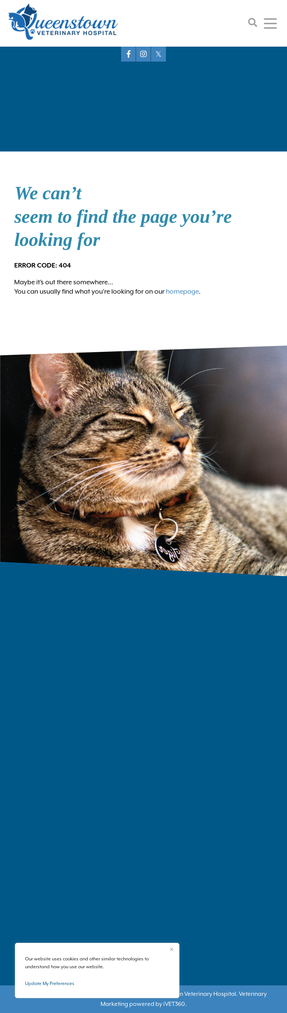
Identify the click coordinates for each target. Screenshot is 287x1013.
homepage (182, 291)
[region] (97, 970)
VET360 (174, 1004)
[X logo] (158, 54)
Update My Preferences (49, 983)
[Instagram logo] (143, 54)
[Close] (171, 949)
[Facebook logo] (128, 54)
